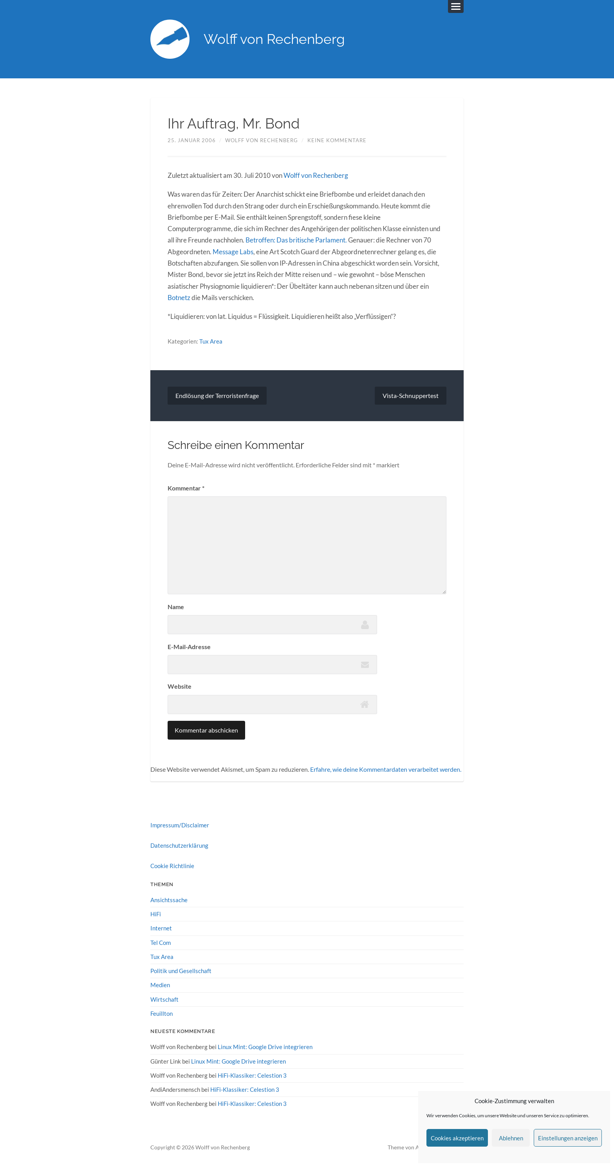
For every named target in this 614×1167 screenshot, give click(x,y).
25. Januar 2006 (192, 140)
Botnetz (179, 297)
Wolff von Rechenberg (274, 39)
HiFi (155, 913)
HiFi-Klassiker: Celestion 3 (252, 1074)
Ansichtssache (169, 899)
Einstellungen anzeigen (568, 1138)
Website (179, 686)
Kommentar (186, 488)
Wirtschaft (164, 998)
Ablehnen (511, 1138)
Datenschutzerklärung (179, 845)
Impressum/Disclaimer (179, 824)
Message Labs (233, 252)
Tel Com (160, 941)
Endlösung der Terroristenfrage (217, 395)
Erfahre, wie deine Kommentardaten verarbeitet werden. (385, 769)
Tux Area (210, 341)
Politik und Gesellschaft (180, 970)
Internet (161, 927)
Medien (160, 984)
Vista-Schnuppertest (411, 395)
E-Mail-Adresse (189, 646)
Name (176, 606)
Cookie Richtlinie (172, 865)
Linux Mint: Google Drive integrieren (265, 1046)
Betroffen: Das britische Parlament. (296, 240)
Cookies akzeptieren (457, 1138)
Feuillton (161, 1013)
